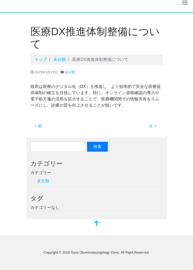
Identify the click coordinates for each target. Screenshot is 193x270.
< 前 (38, 126)
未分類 (70, 72)
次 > (153, 126)
